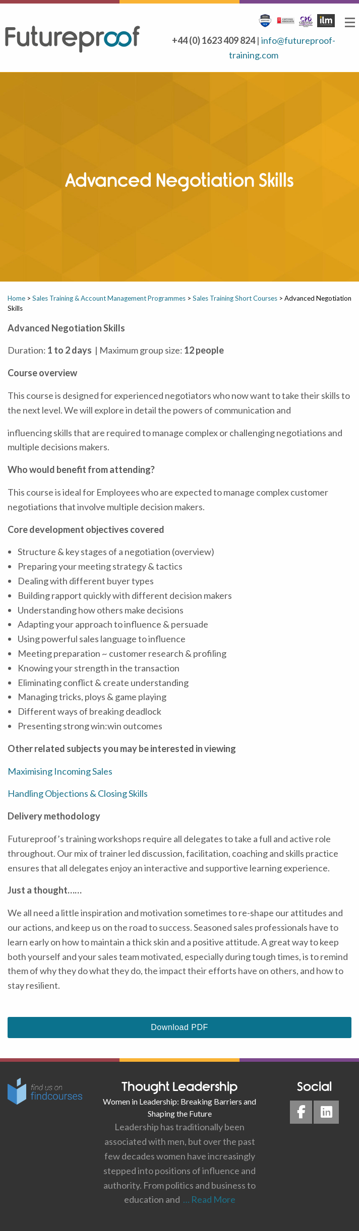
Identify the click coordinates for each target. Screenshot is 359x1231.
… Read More (207, 1199)
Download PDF (179, 1027)
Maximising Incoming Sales (60, 771)
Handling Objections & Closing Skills (78, 793)
